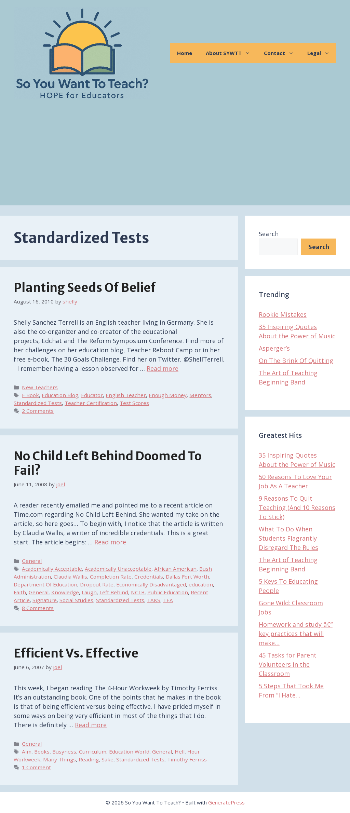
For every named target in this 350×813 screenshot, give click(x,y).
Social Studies (76, 600)
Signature (44, 600)
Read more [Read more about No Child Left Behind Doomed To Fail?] (110, 542)
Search (269, 234)
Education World (129, 751)
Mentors (200, 395)
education (201, 584)
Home (184, 53)
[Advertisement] (175, 157)
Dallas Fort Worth (187, 576)
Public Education (167, 592)
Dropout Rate (96, 584)
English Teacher (126, 395)
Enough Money (168, 395)
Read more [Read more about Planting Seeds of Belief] (162, 368)
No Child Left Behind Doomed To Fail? (108, 463)
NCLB (138, 592)
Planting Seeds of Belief (85, 287)
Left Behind (113, 592)
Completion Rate (111, 576)
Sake (107, 759)
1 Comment (36, 767)
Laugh (89, 592)
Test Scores (134, 402)
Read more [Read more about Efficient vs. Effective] (91, 725)
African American (175, 568)
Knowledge (65, 592)
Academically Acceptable (52, 568)
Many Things (59, 759)
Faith (20, 592)
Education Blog (60, 395)
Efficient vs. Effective (76, 653)
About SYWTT (231, 53)
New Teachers (40, 387)
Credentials (148, 576)
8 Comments (38, 608)
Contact (282, 53)
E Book (30, 395)
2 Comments (38, 410)
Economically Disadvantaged (151, 584)
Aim (26, 751)
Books (42, 751)
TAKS (153, 600)
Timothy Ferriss (187, 759)
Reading (89, 759)
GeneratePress (226, 802)
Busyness (64, 751)
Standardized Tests (38, 402)
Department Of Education (45, 584)
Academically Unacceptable (118, 568)
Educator (92, 395)
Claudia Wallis (70, 576)
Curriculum (92, 751)
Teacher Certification (91, 402)
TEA (168, 600)
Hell (180, 751)
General (32, 560)
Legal (321, 53)
